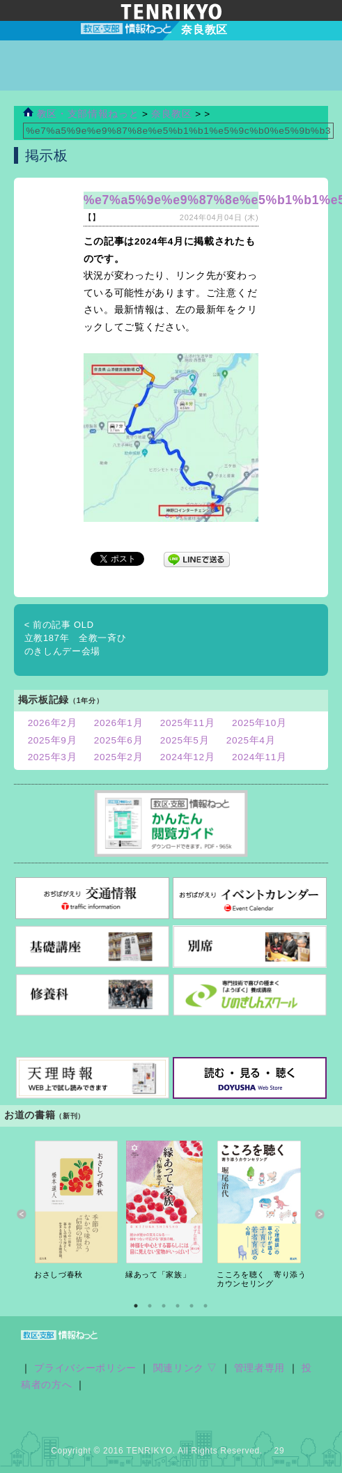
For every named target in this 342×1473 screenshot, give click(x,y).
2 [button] (150, 1306)
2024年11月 (259, 757)
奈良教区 (173, 114)
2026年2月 (52, 723)
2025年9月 (52, 740)
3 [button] (164, 1306)
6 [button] (205, 1306)
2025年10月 (259, 723)
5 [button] (192, 1306)
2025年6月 (118, 740)
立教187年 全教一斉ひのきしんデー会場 (75, 638)
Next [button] (320, 1215)
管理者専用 (259, 1368)
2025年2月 (118, 757)
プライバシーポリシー (85, 1368)
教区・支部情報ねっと (81, 114)
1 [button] (136, 1306)
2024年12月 (187, 757)
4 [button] (178, 1306)
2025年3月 (52, 757)
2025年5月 (185, 740)
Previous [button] (22, 1215)
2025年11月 (187, 723)
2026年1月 (118, 723)
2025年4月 (251, 740)
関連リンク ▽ (185, 1368)
